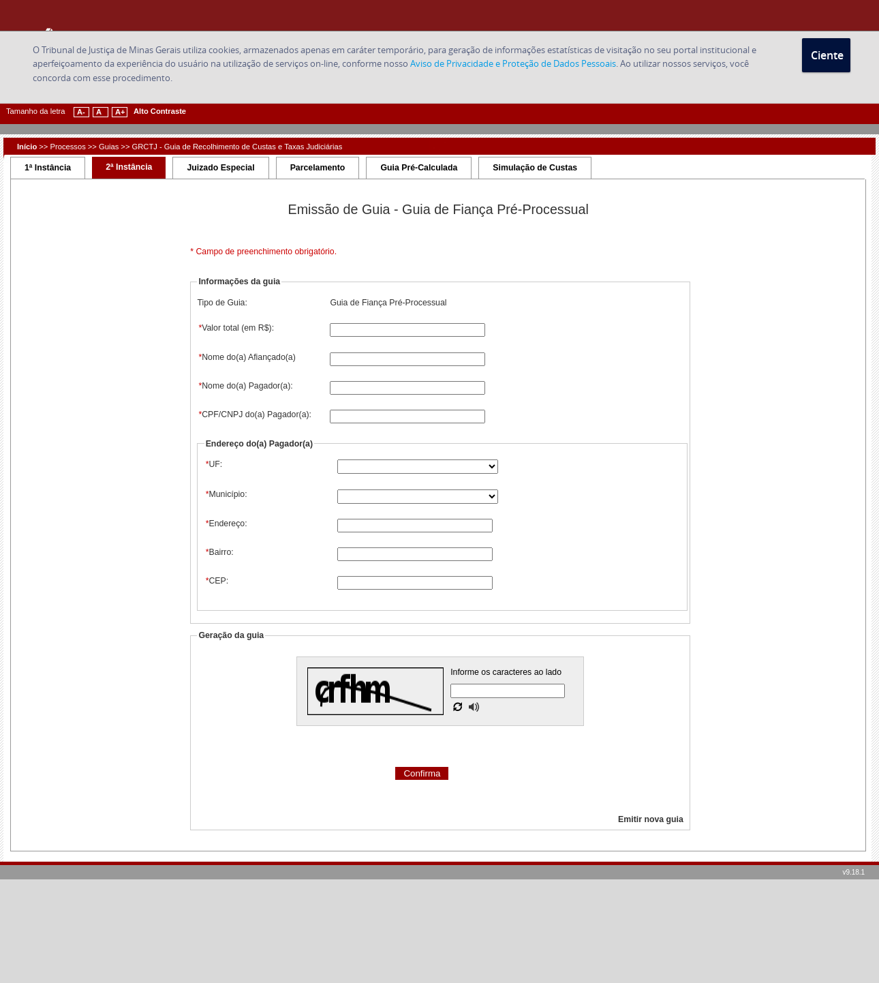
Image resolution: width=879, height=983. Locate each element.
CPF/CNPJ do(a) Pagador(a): (254, 414)
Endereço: (225, 523)
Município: (225, 494)
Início (27, 146)
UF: (213, 464)
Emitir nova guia (650, 819)
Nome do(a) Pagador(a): (244, 386)
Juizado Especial (220, 167)
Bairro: (219, 552)
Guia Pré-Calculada (418, 167)
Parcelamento (317, 167)
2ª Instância (129, 167)
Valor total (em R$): (235, 328)
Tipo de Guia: (222, 302)
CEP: (216, 581)
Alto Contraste (160, 111)
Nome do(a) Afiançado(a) (246, 357)
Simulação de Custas (535, 167)
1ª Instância (48, 167)
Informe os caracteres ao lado (505, 672)
